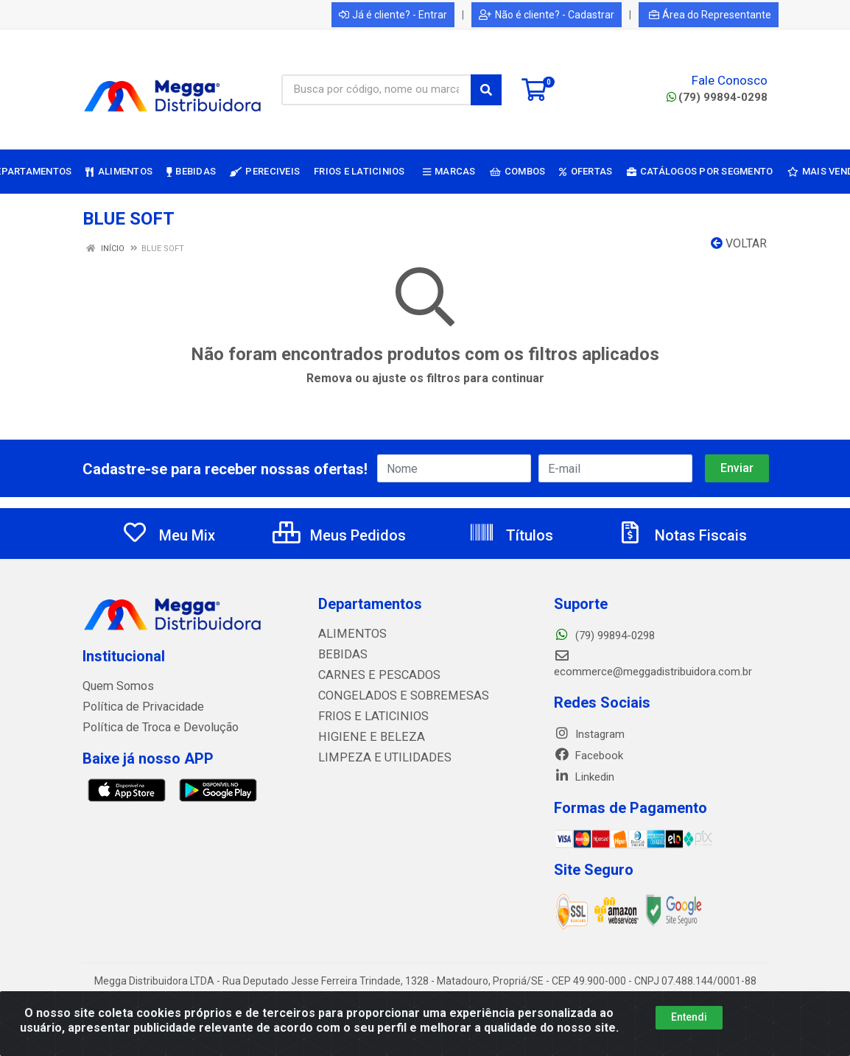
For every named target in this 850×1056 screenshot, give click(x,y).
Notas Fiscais (682, 535)
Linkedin (584, 777)
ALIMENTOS (347, 634)
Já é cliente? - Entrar (393, 15)
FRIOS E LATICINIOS (367, 716)
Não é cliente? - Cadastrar (546, 15)
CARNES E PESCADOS (372, 675)
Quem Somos (116, 686)
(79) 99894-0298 (717, 97)
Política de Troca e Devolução (154, 727)
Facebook (588, 755)
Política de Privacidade (136, 707)
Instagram (589, 734)
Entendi (689, 1017)
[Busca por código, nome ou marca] (376, 89)
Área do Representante (710, 15)
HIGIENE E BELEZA (363, 737)
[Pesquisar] (486, 89)
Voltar (739, 243)
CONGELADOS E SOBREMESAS (393, 696)
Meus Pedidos (339, 535)
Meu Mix (168, 535)
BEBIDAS (339, 654)
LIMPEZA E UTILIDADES (375, 757)
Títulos (510, 535)
